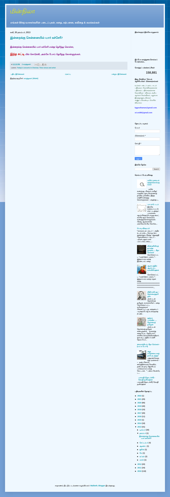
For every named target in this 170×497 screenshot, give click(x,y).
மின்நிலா (22, 11)
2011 (140, 468)
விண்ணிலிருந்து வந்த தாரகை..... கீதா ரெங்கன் (153, 249)
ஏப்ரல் (142, 456)
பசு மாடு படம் (153, 204)
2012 (140, 464)
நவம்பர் (143, 433)
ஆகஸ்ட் (143, 446)
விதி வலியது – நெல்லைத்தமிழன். (153, 294)
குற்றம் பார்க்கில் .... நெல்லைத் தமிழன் (152, 321)
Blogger (101, 486)
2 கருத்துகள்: (26, 64)
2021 (140, 399)
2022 (140, 396)
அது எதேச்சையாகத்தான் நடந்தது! (153, 353)
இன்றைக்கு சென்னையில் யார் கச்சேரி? (36, 37)
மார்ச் (142, 460)
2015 (140, 420)
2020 (140, 403)
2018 (140, 410)
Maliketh (93, 486)
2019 (140, 406)
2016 (140, 416)
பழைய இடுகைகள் (119, 74)
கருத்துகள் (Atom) (31, 78)
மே (141, 453)
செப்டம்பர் (144, 443)
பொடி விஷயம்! (143, 228)
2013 (140, 427)
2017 (140, 413)
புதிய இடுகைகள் (17, 74)
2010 (140, 471)
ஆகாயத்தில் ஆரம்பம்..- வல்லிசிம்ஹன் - (153, 269)
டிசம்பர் (143, 430)
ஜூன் (142, 450)
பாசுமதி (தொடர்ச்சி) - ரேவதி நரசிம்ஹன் (146, 379)
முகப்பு (68, 74)
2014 (140, 423)
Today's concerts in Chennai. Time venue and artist (36, 68)
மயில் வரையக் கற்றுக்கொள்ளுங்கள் (153, 182)
